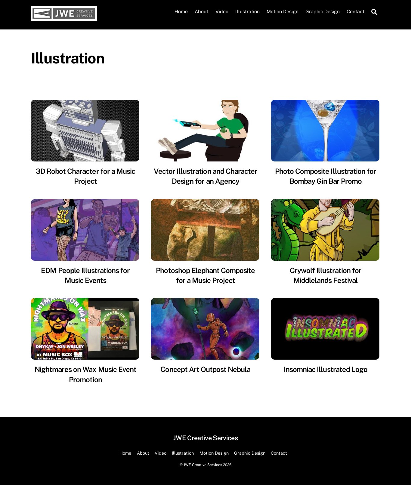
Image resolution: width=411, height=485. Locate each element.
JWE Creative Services (203, 464)
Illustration (247, 11)
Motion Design (282, 11)
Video (221, 11)
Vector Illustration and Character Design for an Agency (205, 176)
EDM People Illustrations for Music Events (85, 275)
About (201, 11)
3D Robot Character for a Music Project (85, 176)
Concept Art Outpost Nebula (205, 369)
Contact (355, 11)
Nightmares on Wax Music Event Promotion (85, 374)
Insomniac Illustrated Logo (325, 369)
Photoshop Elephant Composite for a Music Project (205, 275)
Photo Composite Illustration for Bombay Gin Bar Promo (325, 176)
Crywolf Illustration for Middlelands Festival (326, 275)
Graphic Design (322, 11)
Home (181, 11)
